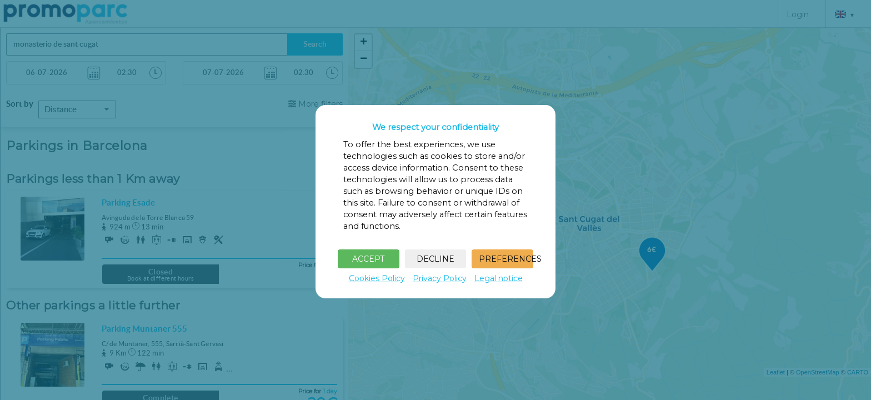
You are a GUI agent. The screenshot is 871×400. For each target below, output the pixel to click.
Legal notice (498, 278)
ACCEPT (368, 259)
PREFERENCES (506, 259)
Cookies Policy (377, 278)
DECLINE (435, 259)
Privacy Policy (440, 278)
